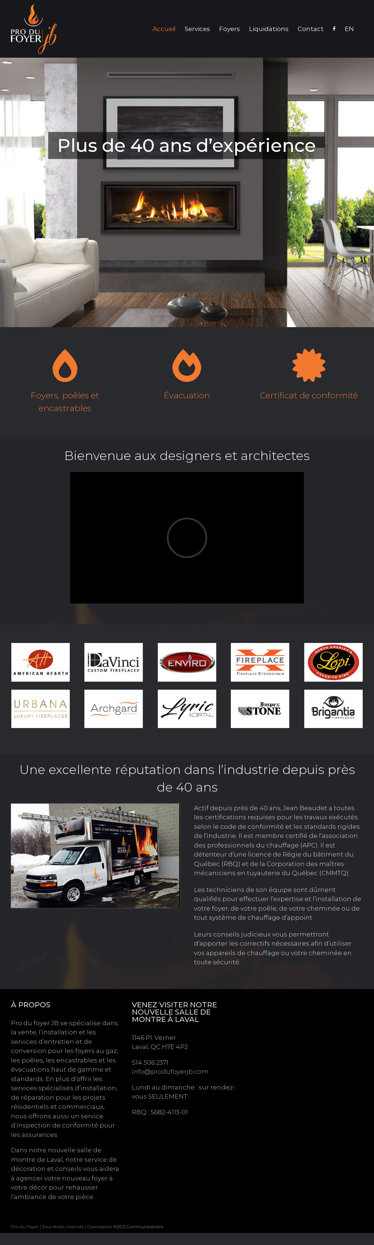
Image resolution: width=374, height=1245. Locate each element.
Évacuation (187, 395)
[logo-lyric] (187, 692)
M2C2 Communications (138, 1226)
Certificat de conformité (309, 395)
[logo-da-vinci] (113, 645)
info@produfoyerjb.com (170, 1071)
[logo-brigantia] (333, 692)
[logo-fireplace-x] (260, 645)
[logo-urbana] (40, 692)
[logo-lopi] (333, 645)
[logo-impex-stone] (260, 692)
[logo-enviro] (187, 645)
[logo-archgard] (113, 692)
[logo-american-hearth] (40, 645)
